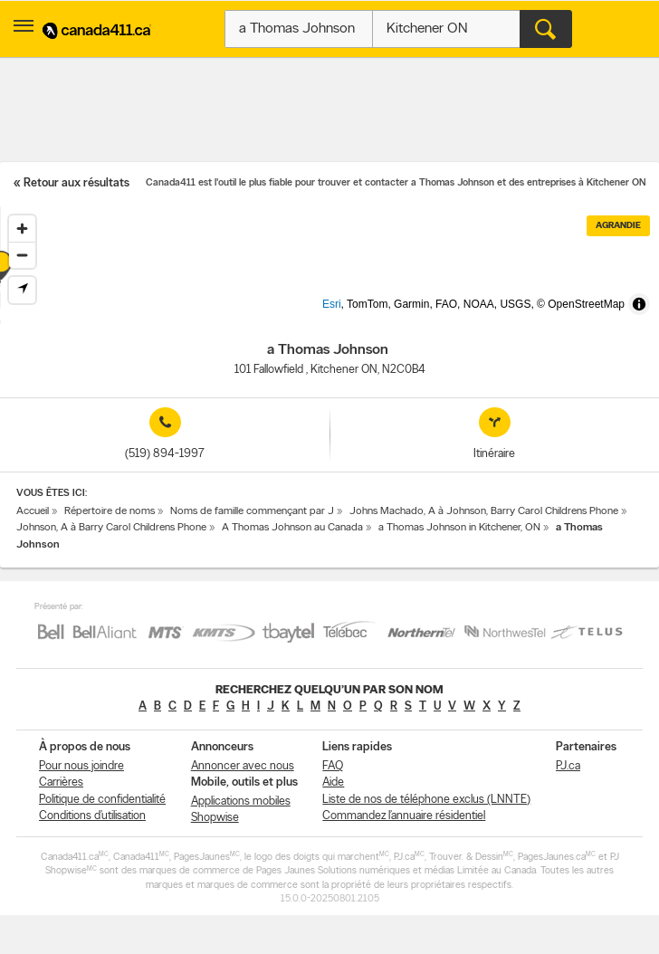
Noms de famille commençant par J (252, 511)
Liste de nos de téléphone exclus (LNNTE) (426, 800)
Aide (333, 782)
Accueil (32, 511)
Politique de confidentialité (102, 800)
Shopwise (215, 818)
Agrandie (618, 226)
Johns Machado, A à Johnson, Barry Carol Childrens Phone (483, 511)
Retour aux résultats (76, 183)
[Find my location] (22, 290)
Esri (361, 315)
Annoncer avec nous (242, 766)
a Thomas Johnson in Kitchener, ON (459, 527)
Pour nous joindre (81, 766)
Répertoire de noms (109, 511)
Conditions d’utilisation (92, 816)
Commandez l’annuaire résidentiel (403, 816)
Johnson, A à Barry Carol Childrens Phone (111, 527)
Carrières (61, 782)
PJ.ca (568, 766)
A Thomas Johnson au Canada (292, 527)
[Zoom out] (22, 255)
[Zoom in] (22, 228)
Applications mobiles (241, 801)
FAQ (332, 766)
